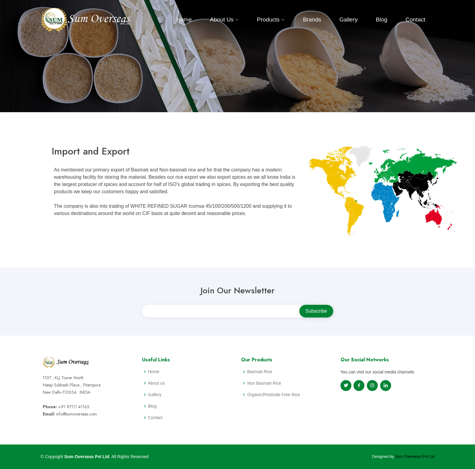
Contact (415, 19)
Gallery (348, 19)
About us (156, 383)
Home (184, 19)
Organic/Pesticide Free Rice (273, 394)
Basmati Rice (259, 372)
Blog (381, 19)
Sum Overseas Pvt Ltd (414, 456)
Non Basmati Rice (264, 383)
